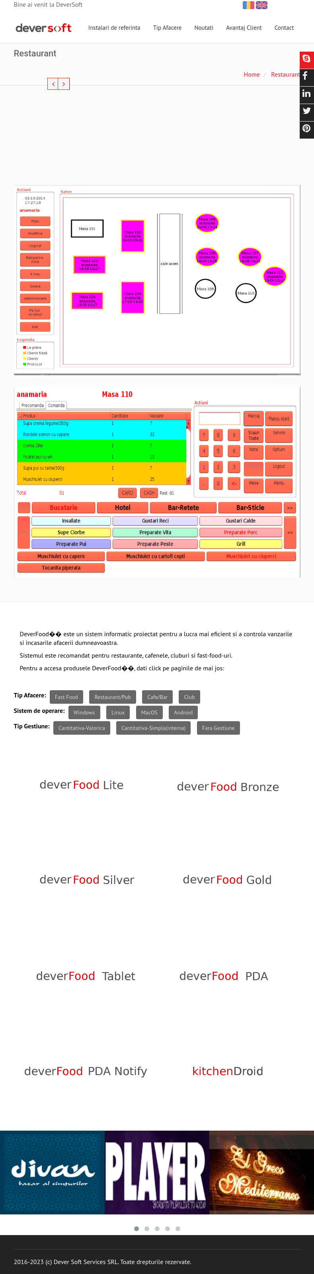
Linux (118, 712)
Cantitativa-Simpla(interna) (153, 728)
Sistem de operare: (39, 710)
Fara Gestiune (218, 728)
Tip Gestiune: (32, 726)
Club (189, 697)
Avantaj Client (244, 27)
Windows (84, 712)
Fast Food (66, 697)
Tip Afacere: (30, 695)
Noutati (203, 27)
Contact (284, 27)
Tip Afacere (167, 27)
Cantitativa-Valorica (82, 728)
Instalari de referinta (114, 27)
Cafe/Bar (157, 697)
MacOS (149, 712)
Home (251, 74)
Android (183, 712)
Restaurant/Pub (112, 697)
